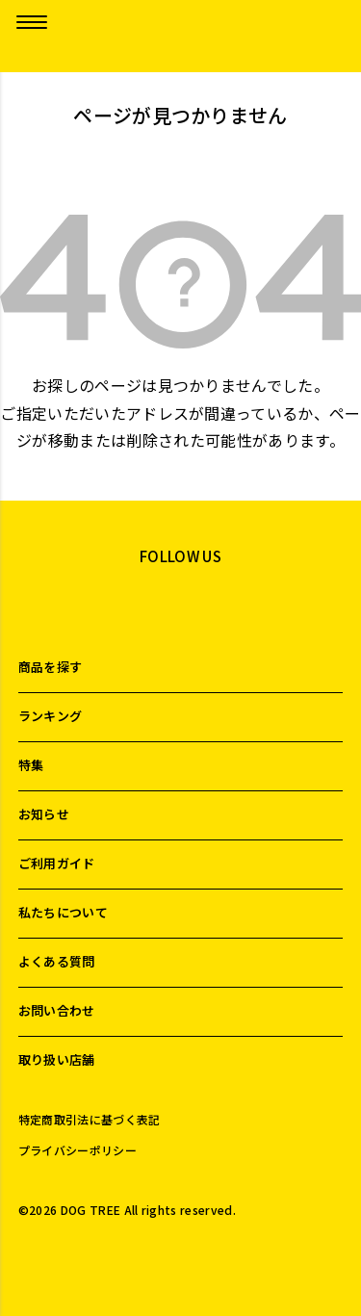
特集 (31, 765)
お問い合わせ (56, 1010)
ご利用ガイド (56, 863)
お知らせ (43, 814)
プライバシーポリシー (77, 1150)
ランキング (50, 716)
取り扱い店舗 (56, 1059)
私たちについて (63, 912)
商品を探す (50, 667)
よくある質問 (56, 961)
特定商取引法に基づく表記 (89, 1119)
